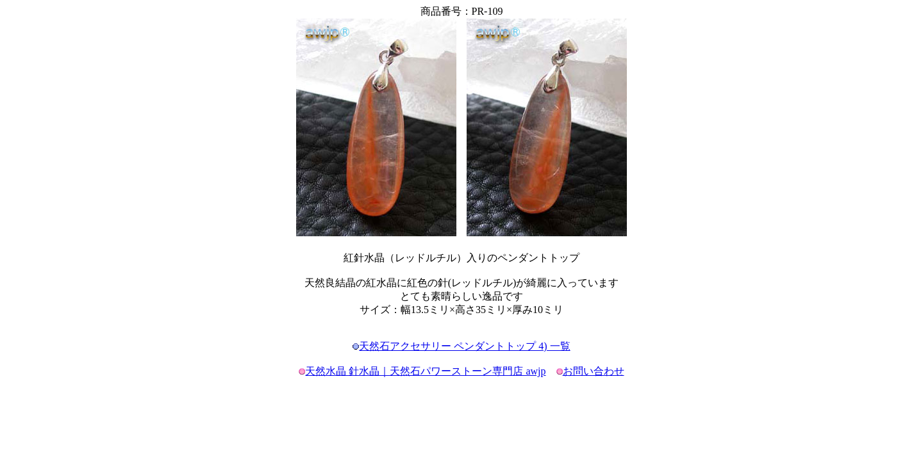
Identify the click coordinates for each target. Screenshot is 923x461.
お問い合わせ (593, 371)
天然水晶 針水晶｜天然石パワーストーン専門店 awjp (425, 371)
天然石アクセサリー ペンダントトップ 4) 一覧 (464, 346)
